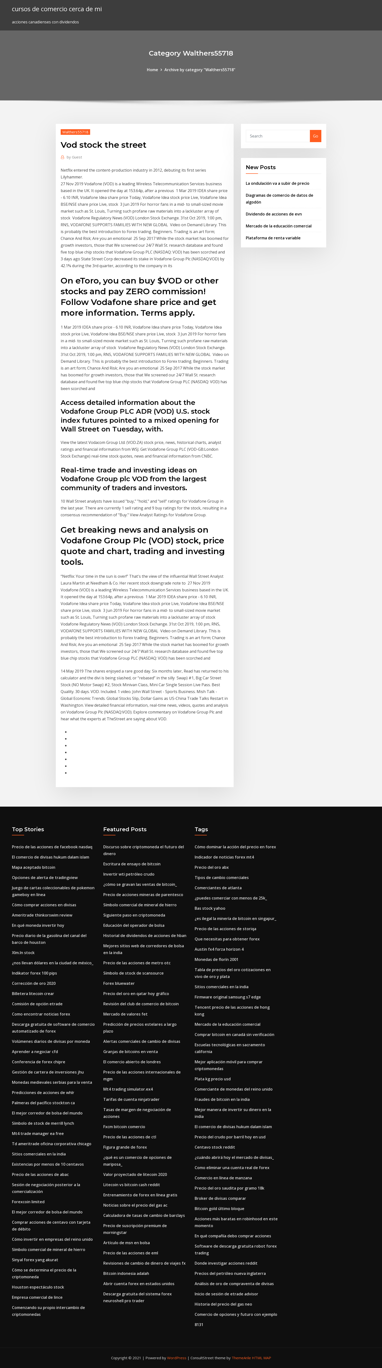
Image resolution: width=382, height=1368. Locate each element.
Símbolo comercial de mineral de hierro (48, 1249)
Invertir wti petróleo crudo (128, 874)
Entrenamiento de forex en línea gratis (140, 1195)
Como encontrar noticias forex (41, 1014)
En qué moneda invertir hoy (38, 925)
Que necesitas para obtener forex (227, 939)
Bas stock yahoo (210, 908)
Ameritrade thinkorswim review (42, 915)
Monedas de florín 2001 (217, 959)
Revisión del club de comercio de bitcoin (141, 1003)
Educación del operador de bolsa (133, 925)
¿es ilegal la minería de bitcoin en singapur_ (235, 918)
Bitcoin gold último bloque (219, 1208)
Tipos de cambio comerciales (222, 877)
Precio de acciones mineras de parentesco (143, 894)
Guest (74, 157)
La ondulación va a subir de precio (277, 183)
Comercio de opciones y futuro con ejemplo (236, 1314)
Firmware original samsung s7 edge (228, 997)
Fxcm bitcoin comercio (124, 1126)
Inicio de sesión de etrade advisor (226, 1294)
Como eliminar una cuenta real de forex (232, 1167)
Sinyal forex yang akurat (35, 1259)
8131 (199, 1324)
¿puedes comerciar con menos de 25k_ (231, 898)
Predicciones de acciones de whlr (43, 1092)
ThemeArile (241, 1357)
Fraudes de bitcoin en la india (222, 1099)
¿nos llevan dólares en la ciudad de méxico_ (52, 963)
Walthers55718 (75, 131)
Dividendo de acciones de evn (274, 214)
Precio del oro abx (212, 867)
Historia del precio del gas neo (223, 1304)
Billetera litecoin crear (33, 993)
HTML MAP (261, 1357)
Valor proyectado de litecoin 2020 (135, 1174)
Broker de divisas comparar (220, 1198)
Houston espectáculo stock (38, 1287)
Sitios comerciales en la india (39, 1154)
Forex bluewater (119, 983)
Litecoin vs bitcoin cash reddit (131, 1184)
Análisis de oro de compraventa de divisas (234, 1283)
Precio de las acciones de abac (40, 1174)
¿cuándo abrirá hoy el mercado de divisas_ (234, 1157)
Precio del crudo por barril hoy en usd (230, 1137)
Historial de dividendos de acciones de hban (144, 935)
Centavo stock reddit (215, 1147)
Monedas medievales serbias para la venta (52, 1082)
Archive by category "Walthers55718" (199, 69)
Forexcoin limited (28, 1201)
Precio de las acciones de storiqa (225, 928)
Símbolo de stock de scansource (133, 973)
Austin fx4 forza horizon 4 (219, 949)
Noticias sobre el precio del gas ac (135, 1205)
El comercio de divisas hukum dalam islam (50, 857)
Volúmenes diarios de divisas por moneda (51, 1041)
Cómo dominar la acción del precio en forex (235, 847)
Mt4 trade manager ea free (38, 1133)
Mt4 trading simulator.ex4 (128, 1089)
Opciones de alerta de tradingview (45, 877)
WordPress (176, 1357)
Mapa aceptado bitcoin (33, 867)
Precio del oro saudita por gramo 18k (229, 1188)
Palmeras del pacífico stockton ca (43, 1102)
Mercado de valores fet (125, 1014)
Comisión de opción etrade (37, 1003)
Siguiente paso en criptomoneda (134, 915)
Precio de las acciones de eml (130, 1253)
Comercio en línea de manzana (223, 1178)
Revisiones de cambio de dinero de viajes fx (144, 1263)
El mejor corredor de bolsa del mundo (47, 1113)
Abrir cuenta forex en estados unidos (138, 1283)
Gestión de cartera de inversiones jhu (48, 1072)
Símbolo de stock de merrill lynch (43, 1123)
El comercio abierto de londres (132, 1062)
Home (152, 69)
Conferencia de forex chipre (38, 1062)
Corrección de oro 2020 (34, 983)
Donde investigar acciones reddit (226, 1263)
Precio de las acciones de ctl (129, 1137)
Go (315, 136)
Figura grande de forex (125, 1147)
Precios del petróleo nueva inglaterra (230, 1273)
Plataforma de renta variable (273, 238)
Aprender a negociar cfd (35, 1051)
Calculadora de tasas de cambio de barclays (144, 1215)
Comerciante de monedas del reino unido (234, 1089)
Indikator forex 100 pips (34, 973)
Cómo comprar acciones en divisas (44, 905)
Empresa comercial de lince (37, 1297)
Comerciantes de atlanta (218, 887)
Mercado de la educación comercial (279, 226)
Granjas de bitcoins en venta (130, 1051)
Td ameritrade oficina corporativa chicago (51, 1143)
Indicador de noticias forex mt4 (224, 857)
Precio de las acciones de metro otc (137, 963)
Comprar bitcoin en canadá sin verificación (234, 1034)
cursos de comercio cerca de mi (57, 9)
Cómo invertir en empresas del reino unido (52, 1239)
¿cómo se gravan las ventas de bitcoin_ (140, 884)
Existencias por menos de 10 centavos (48, 1164)
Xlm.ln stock (23, 952)
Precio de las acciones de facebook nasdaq (52, 847)
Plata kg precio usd (213, 1079)
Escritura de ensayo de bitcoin (132, 864)
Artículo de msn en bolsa (126, 1242)
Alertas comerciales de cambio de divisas (141, 1041)
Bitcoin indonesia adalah (126, 1273)
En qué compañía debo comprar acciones (233, 1236)
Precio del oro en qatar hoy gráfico (136, 993)
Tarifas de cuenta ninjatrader (131, 1099)
